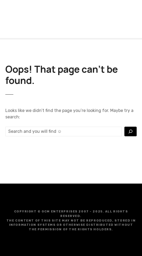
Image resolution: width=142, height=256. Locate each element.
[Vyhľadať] (130, 131)
